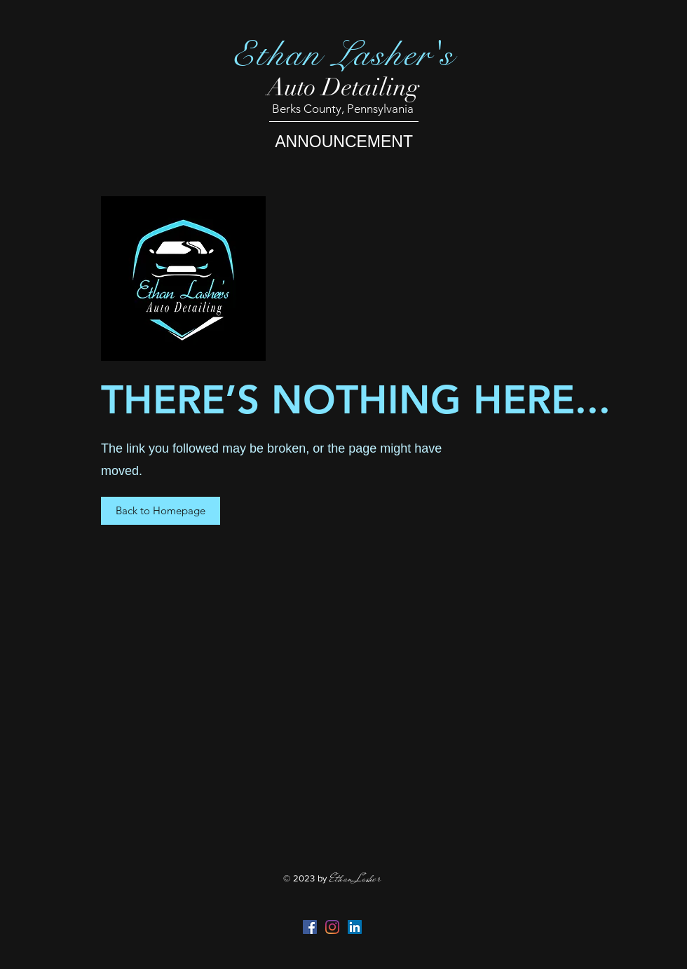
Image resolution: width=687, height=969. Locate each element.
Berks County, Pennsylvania (343, 109)
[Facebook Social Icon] (310, 927)
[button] (160, 511)
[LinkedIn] (355, 927)
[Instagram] (332, 927)
